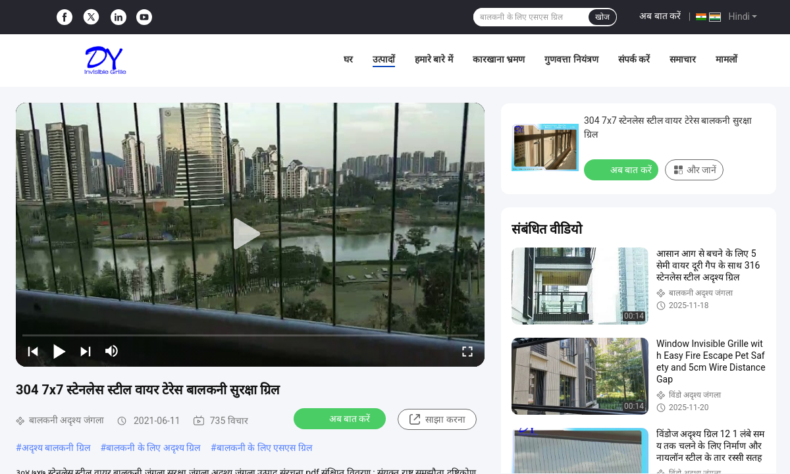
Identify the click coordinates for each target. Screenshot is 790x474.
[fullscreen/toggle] (467, 351)
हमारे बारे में (434, 59)
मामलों (726, 59)
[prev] (33, 351)
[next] (85, 351)
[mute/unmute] (112, 351)
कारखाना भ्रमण (499, 59)
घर (348, 59)
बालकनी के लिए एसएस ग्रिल (264, 447)
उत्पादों (384, 59)
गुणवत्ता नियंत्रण (571, 59)
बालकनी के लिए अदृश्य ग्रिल (153, 447)
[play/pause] (59, 351)
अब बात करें (660, 16)
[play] (250, 234)
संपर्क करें (634, 59)
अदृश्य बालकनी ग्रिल (56, 447)
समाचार (683, 59)
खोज (602, 17)
